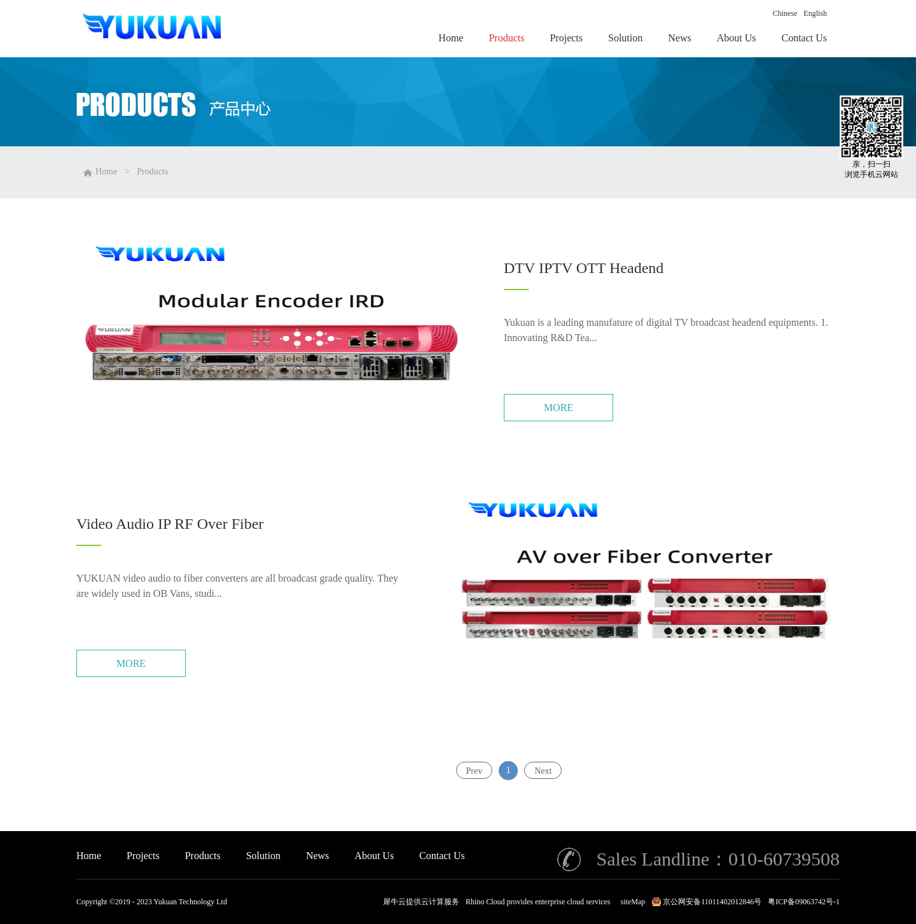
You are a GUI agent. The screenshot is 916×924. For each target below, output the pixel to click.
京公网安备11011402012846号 (712, 901)
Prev (474, 770)
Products (152, 171)
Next (543, 770)
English (815, 13)
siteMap (631, 901)
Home (88, 855)
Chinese (785, 13)
